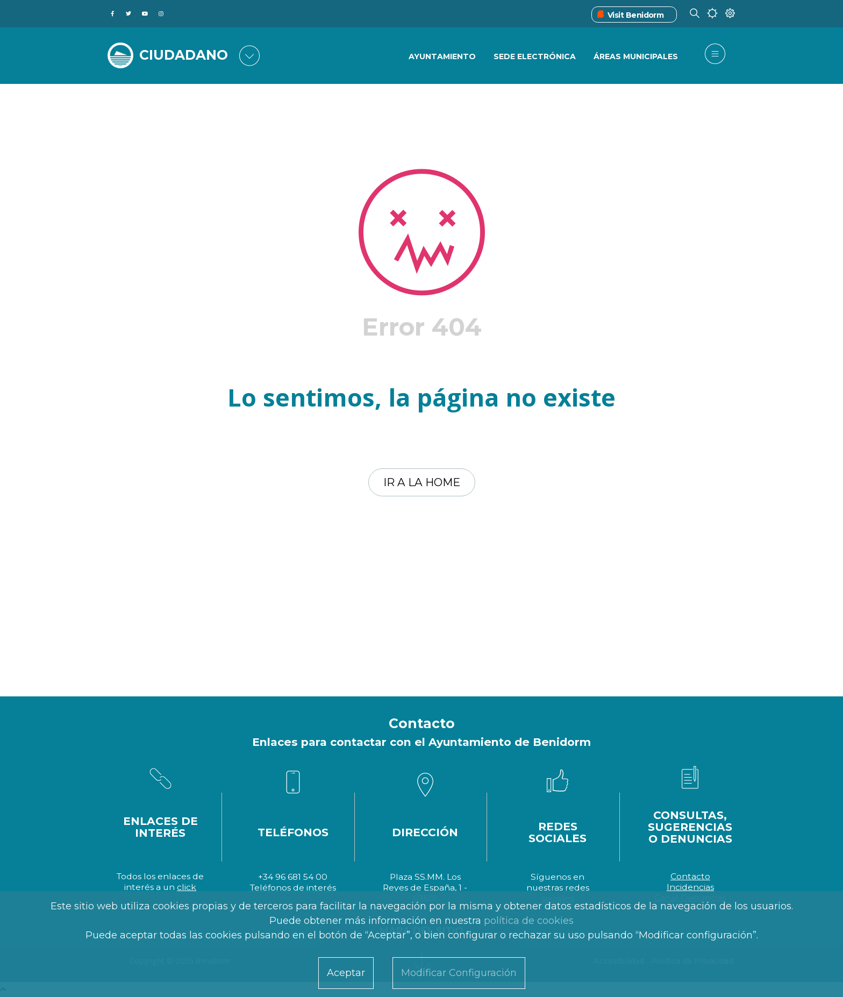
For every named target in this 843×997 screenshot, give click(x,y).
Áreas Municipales (636, 56)
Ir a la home (421, 482)
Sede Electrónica (535, 56)
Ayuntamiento (442, 56)
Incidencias (690, 887)
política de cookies (529, 921)
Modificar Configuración (459, 973)
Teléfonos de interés (293, 887)
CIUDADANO (183, 55)
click (186, 887)
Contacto (690, 876)
